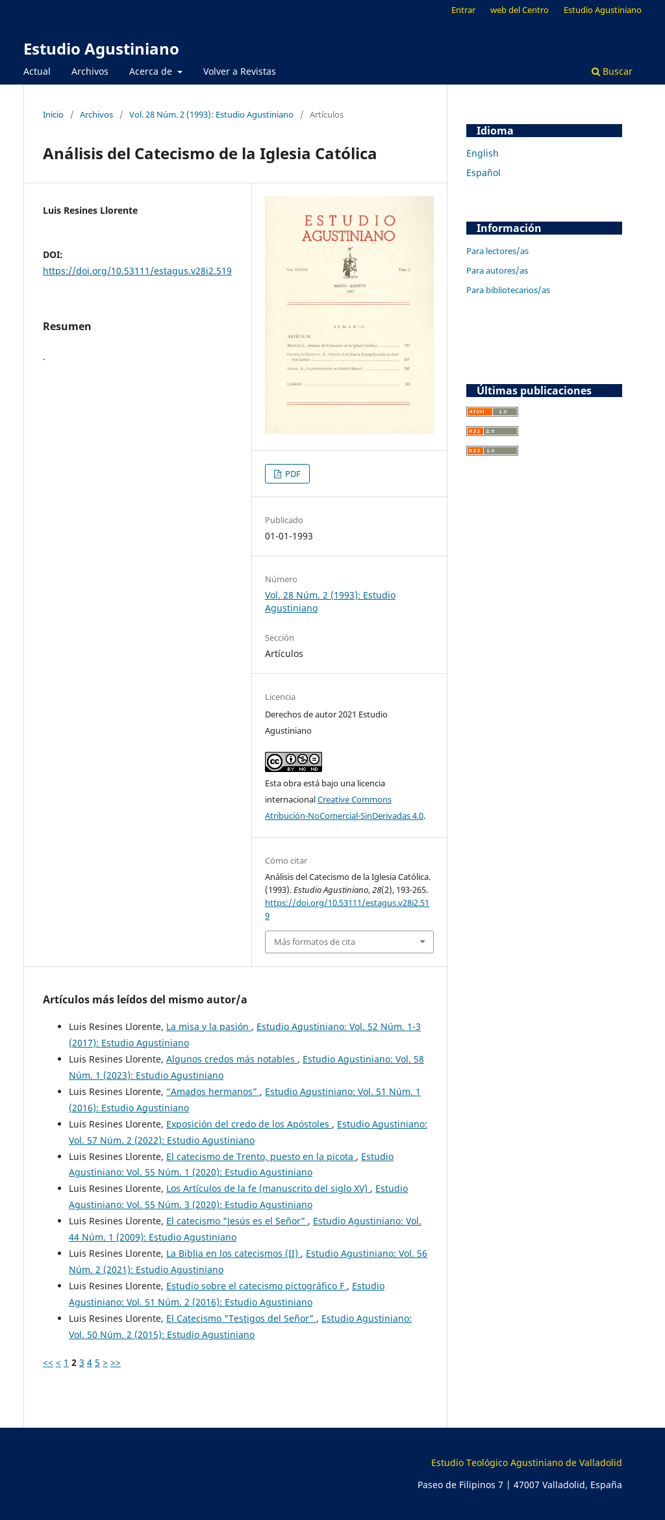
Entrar (463, 10)
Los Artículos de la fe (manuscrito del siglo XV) (268, 1188)
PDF (292, 474)
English (482, 153)
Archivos (89, 71)
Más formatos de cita (314, 941)
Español (483, 172)
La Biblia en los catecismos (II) (233, 1253)
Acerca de (152, 71)
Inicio (53, 114)
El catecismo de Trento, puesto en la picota (261, 1156)
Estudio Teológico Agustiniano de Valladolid (526, 1462)
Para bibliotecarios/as (508, 290)
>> (115, 1362)
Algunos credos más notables (231, 1059)
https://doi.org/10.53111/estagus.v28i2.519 (137, 270)
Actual (37, 71)
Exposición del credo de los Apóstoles (249, 1124)
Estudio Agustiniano (101, 48)
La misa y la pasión (208, 1026)
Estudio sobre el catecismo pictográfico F (256, 1286)
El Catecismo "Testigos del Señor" (241, 1318)
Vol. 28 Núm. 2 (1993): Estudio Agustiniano (211, 114)
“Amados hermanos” (213, 1091)
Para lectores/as (497, 251)
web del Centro (519, 10)
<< (48, 1362)
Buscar (612, 71)
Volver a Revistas (239, 71)
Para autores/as (497, 270)
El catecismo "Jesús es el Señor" (237, 1221)
